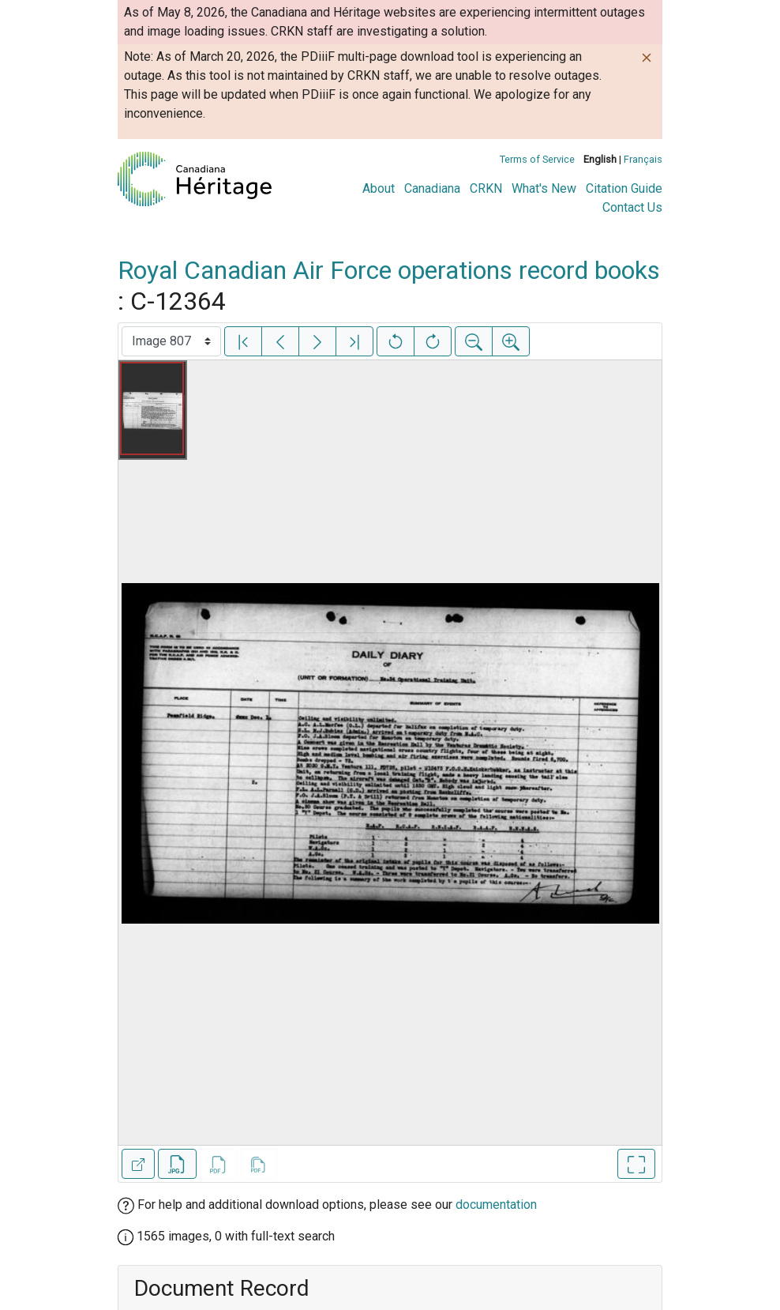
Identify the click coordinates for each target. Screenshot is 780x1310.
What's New (544, 188)
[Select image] (171, 341)
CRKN (486, 188)
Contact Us (632, 207)
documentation (496, 1204)
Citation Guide (624, 188)
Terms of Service (537, 159)
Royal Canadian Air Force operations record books (389, 270)
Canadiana (432, 188)
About (378, 188)
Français (643, 159)
